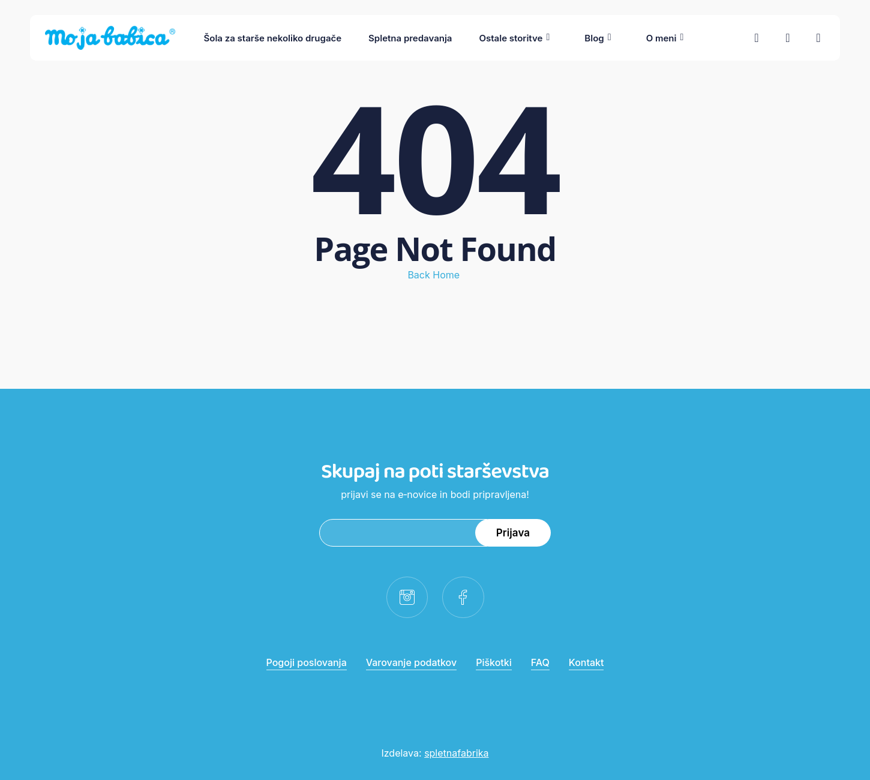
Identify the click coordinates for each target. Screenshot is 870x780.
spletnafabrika (456, 753)
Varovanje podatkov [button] (411, 662)
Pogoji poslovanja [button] (306, 662)
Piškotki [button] (494, 662)
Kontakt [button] (586, 662)
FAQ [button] (540, 662)
